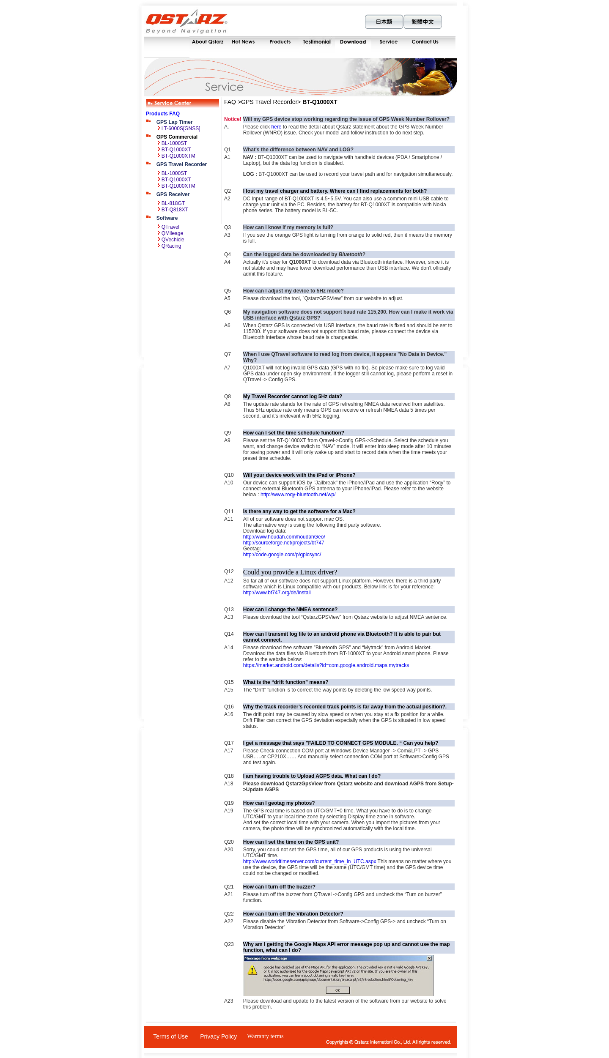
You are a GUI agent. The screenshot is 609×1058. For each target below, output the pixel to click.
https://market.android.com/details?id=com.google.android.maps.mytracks (326, 665)
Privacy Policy (218, 1036)
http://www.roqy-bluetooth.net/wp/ (298, 495)
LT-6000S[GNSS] (181, 128)
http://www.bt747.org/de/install (277, 593)
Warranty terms (265, 1036)
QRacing (171, 246)
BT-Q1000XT (176, 150)
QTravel (170, 227)
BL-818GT (173, 203)
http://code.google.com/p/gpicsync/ (282, 555)
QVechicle (173, 240)
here (276, 127)
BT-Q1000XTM (178, 156)
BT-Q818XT (175, 210)
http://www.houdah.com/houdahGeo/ (284, 537)
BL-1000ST (174, 143)
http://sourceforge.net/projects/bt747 (283, 543)
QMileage (172, 233)
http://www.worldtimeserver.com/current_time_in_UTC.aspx (309, 861)
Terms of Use (170, 1036)
